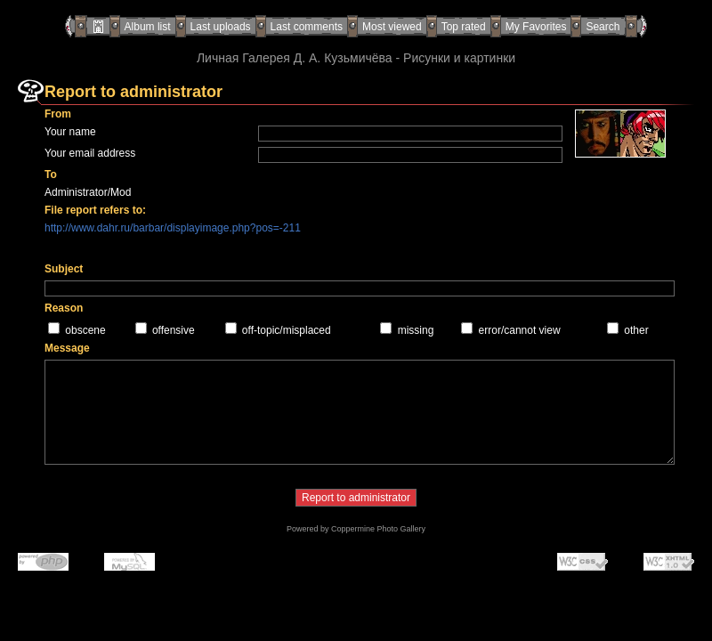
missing (416, 330)
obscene (85, 330)
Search (602, 26)
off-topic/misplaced (286, 330)
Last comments (307, 26)
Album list (148, 26)
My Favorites (536, 26)
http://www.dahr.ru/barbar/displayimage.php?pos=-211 (172, 228)
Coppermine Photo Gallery (378, 528)
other (636, 330)
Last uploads (220, 26)
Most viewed (392, 26)
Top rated (463, 26)
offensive (173, 330)
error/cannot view (520, 330)
